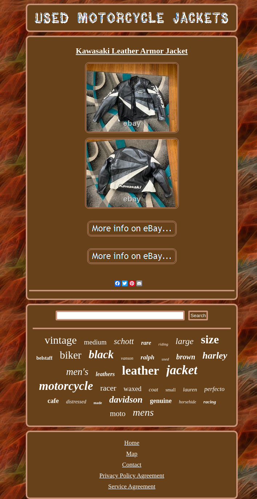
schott (124, 341)
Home (132, 442)
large (185, 341)
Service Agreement (132, 486)
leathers (105, 374)
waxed (133, 388)
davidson (126, 399)
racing (210, 401)
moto (117, 413)
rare (146, 343)
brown (185, 357)
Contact (131, 464)
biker (70, 355)
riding (163, 344)
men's (77, 371)
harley (214, 355)
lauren (190, 389)
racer (108, 387)
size (210, 339)
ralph (147, 357)
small (170, 389)
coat (153, 389)
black (101, 354)
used (165, 359)
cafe (53, 400)
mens (143, 412)
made (97, 403)
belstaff (44, 358)
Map (131, 453)
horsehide (187, 401)
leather (140, 370)
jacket (182, 370)
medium (95, 342)
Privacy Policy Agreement (131, 475)
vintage (61, 340)
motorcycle (66, 385)
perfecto (214, 389)
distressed (76, 401)
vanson (127, 358)
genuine (161, 400)
